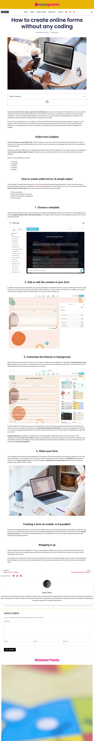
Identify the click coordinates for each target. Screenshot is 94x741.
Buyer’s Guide (41, 12)
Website (65, 641)
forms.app (70, 186)
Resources (51, 12)
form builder (38, 184)
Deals (32, 12)
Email (35, 641)
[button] (91, 12)
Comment (7, 621)
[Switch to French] (66, 12)
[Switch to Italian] (70, 12)
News (26, 12)
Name (6, 641)
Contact (60, 12)
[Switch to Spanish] (74, 12)
